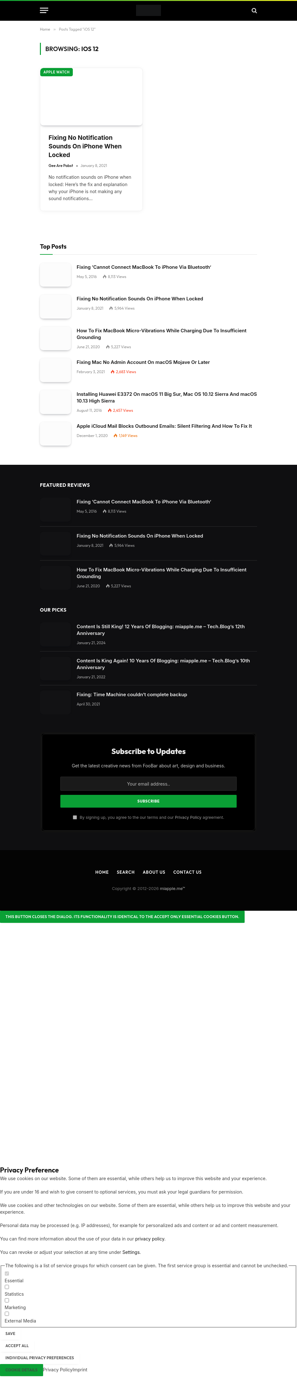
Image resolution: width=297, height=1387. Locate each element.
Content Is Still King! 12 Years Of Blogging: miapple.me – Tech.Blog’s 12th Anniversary (161, 629)
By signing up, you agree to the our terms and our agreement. (148, 817)
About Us (154, 872)
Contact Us (187, 872)
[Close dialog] (122, 917)
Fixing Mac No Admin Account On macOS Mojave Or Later (143, 362)
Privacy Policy (188, 817)
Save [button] (10, 1333)
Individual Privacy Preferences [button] (39, 1357)
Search (126, 872)
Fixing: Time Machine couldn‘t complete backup (132, 694)
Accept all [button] (17, 1345)
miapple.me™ (172, 888)
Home (102, 872)
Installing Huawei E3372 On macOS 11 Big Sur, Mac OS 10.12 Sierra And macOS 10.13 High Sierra (167, 397)
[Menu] (44, 10)
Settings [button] (131, 1252)
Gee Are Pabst (61, 165)
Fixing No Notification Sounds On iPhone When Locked (85, 146)
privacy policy (149, 1238)
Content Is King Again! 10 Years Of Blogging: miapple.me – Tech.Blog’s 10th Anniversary (163, 664)
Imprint (79, 1369)
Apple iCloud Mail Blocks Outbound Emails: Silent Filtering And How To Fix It (164, 426)
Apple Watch (56, 72)
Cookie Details (21, 1370)
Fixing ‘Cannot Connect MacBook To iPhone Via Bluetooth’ (144, 267)
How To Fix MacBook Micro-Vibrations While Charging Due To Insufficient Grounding (162, 334)
